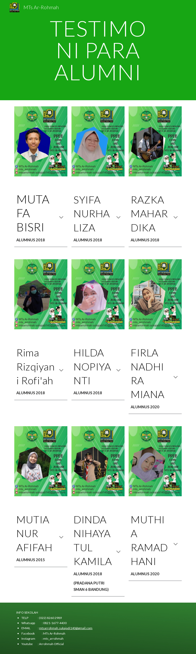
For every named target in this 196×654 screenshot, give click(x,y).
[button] (61, 218)
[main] (98, 50)
